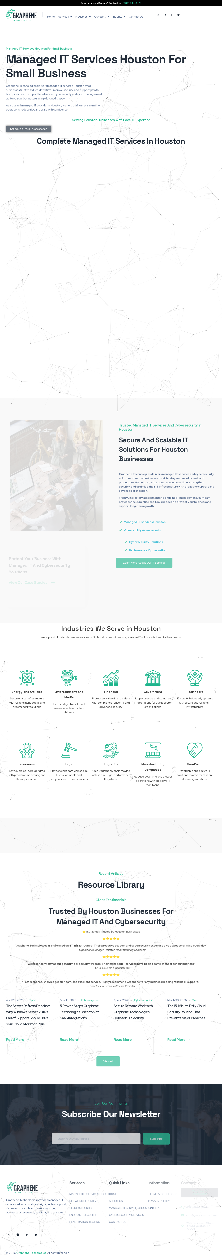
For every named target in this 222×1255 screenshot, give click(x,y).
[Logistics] (111, 750)
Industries (83, 16)
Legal (69, 764)
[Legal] (69, 750)
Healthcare (194, 692)
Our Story (101, 16)
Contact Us (136, 16)
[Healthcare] (195, 678)
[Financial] (111, 678)
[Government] (153, 678)
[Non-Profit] (195, 750)
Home (51, 16)
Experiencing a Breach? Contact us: (111, 3)
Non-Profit (195, 764)
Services (65, 16)
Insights (119, 16)
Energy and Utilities (27, 692)
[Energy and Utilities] (27, 678)
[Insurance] (27, 750)
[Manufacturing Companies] (153, 750)
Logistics (111, 764)
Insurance (27, 764)
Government (153, 692)
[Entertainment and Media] (69, 678)
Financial (111, 692)
